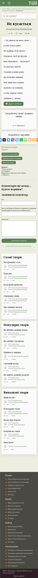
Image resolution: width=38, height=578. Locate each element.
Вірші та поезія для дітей (14, 9)
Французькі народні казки (21, 356)
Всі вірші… (11, 518)
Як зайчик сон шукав (14, 341)
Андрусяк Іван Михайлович (19, 29)
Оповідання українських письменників (20, 550)
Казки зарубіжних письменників (18, 482)
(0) (27, 33)
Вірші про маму (13, 515)
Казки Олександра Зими (21, 413)
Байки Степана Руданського (17, 539)
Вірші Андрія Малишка (15, 509)
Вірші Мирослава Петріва (21, 402)
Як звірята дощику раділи (16, 375)
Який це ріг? (10, 397)
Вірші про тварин (8, 162)
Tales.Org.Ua (12, 571)
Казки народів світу (14, 488)
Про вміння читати (13, 307)
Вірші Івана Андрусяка (8, 10)
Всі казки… (11, 494)
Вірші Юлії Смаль (19, 436)
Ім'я (3, 199)
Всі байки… (11, 542)
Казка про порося (12, 420)
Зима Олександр (16, 411)
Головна (4, 9)
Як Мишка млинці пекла (16, 330)
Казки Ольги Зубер (19, 334)
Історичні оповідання (14, 559)
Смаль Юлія (15, 434)
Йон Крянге (15, 423)
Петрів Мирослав (17, 400)
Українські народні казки (19, 457)
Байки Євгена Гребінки (15, 532)
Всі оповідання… (13, 566)
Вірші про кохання (14, 512)
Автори (19, 462)
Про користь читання (9, 147)
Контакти (19, 466)
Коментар (5, 219)
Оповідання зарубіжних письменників (20, 553)
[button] (3, 3)
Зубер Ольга (15, 332)
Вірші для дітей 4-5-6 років (12, 158)
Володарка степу (12, 409)
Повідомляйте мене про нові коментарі (18, 246)
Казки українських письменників (18, 479)
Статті (19, 471)
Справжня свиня (11, 296)
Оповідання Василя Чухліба (17, 556)
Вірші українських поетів (29, 9)
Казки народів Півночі (20, 446)
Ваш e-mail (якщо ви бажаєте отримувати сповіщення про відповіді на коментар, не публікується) (19, 209)
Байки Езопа (12, 529)
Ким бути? (9, 442)
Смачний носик (11, 363)
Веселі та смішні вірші (10, 154)
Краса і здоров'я (19, 576)
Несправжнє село (12, 262)
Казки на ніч (12, 491)
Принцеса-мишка (12, 352)
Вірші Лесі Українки (14, 506)
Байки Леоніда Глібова (15, 526)
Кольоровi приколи (13, 284)
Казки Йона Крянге (19, 424)
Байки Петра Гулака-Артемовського (19, 536)
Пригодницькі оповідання (16, 562)
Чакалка (5, 149)
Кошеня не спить (12, 431)
